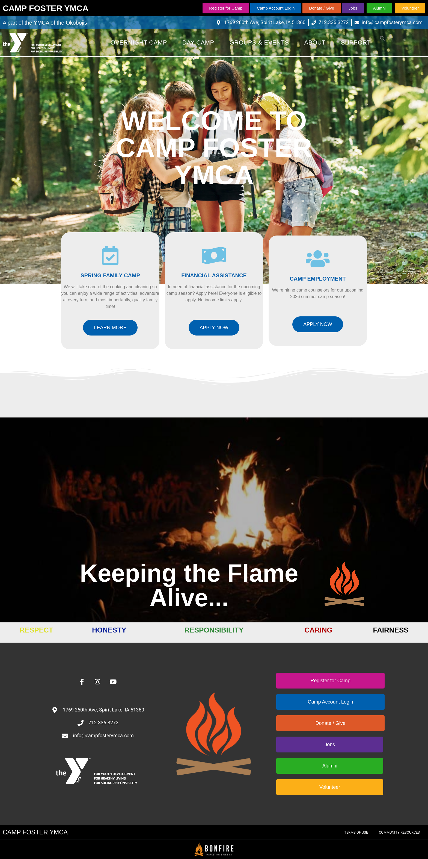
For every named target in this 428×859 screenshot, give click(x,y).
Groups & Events (259, 42)
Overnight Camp (139, 42)
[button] (382, 39)
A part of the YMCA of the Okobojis (45, 23)
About (315, 42)
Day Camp (198, 42)
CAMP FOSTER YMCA (45, 8)
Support (356, 42)
